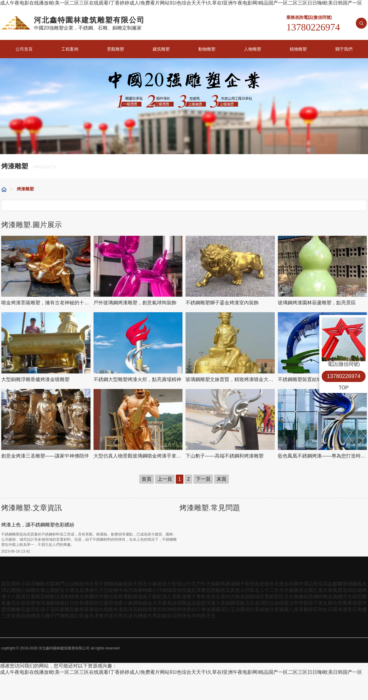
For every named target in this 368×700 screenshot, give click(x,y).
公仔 (157, 590)
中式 (191, 583)
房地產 (115, 603)
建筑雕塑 (161, 49)
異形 (235, 590)
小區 (25, 583)
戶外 (201, 583)
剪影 (35, 609)
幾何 (108, 596)
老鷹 (342, 603)
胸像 (298, 596)
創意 (259, 583)
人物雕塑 (252, 49)
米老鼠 (120, 609)
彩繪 (357, 590)
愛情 (6, 609)
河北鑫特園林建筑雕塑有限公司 (64, 648)
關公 (21, 590)
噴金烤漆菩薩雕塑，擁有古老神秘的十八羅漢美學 (45, 302)
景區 (279, 596)
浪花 (133, 609)
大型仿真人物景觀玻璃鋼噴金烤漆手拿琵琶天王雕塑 (138, 455)
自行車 (198, 609)
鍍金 (147, 603)
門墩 (60, 615)
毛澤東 (96, 615)
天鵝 (211, 583)
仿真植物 (259, 609)
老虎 (211, 596)
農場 (352, 603)
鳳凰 (337, 590)
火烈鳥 (247, 590)
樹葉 (284, 603)
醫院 (69, 609)
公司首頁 (24, 49)
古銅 (352, 596)
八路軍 (296, 609)
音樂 (362, 596)
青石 (352, 609)
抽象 (118, 583)
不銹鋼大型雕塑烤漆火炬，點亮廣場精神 (137, 379)
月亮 (157, 603)
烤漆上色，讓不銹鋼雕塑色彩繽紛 (37, 524)
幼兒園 (101, 603)
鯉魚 (60, 590)
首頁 (146, 479)
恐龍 (108, 590)
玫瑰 (40, 590)
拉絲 (274, 603)
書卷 (167, 603)
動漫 (181, 596)
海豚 (138, 590)
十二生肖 (274, 590)
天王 (211, 615)
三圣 (6, 615)
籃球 (206, 603)
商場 (138, 596)
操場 (177, 603)
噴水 (269, 583)
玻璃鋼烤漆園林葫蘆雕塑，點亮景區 (317, 302)
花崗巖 (57, 609)
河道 (108, 615)
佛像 (89, 590)
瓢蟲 (186, 603)
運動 (128, 596)
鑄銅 (250, 596)
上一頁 (164, 479)
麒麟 (337, 583)
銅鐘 (142, 609)
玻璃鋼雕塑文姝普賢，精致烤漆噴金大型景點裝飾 (230, 379)
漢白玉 (228, 609)
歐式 (45, 583)
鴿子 (45, 609)
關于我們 (343, 49)
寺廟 (289, 590)
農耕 (298, 590)
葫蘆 (25, 609)
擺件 (16, 583)
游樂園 (213, 609)
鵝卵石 (310, 609)
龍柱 (99, 609)
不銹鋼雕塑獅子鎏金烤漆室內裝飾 (222, 302)
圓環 (235, 603)
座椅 (118, 596)
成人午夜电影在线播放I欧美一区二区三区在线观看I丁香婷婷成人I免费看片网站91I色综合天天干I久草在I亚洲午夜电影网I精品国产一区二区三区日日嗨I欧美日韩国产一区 (181, 2)
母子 (313, 603)
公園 (50, 590)
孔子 (99, 590)
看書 (89, 609)
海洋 (128, 590)
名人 (259, 590)
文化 (289, 596)
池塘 (25, 615)
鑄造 (308, 596)
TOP (344, 387)
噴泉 (162, 583)
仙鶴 (74, 583)
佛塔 (35, 615)
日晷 (333, 609)
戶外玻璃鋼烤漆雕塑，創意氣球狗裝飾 (135, 302)
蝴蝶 (147, 590)
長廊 (16, 615)
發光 (79, 596)
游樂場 (242, 609)
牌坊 (333, 603)
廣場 (230, 583)
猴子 (191, 596)
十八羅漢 (16, 596)
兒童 (30, 596)
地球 (347, 590)
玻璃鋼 (349, 583)
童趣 (6, 603)
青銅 (269, 596)
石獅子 (47, 615)
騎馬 (220, 583)
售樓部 (86, 603)
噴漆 (177, 590)
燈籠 (303, 603)
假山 (181, 583)
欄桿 (318, 596)
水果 (328, 590)
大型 (172, 583)
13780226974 (343, 376)
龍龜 (84, 615)
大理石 (140, 583)
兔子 (147, 596)
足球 (196, 590)
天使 (279, 583)
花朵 (16, 603)
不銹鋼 (106, 583)
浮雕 (35, 583)
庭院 (6, 583)
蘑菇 (206, 590)
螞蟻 (167, 590)
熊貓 (216, 590)
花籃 (196, 603)
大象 (152, 583)
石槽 (138, 615)
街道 (255, 603)
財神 (167, 609)
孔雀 (318, 590)
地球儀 (42, 603)
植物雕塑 (298, 49)
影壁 (250, 583)
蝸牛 (118, 590)
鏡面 (128, 583)
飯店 (245, 603)
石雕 (11, 590)
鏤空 (342, 596)
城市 (259, 596)
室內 (84, 583)
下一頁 (203, 479)
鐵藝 (108, 609)
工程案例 (69, 49)
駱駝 (157, 596)
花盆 (328, 583)
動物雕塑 (206, 49)
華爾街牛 (94, 596)
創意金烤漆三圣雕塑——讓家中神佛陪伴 (45, 455)
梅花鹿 (330, 596)
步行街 (72, 603)
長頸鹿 (28, 603)
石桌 (128, 615)
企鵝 (308, 590)
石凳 (118, 615)
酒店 (308, 583)
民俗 (318, 583)
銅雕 (30, 590)
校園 (186, 590)
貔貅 (16, 609)
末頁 (221, 479)
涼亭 (294, 603)
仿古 (230, 596)
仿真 (79, 590)
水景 (94, 583)
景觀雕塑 (115, 49)
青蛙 (201, 596)
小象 (128, 603)
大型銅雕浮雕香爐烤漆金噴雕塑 (35, 379)
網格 (138, 603)
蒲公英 (169, 596)
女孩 (220, 596)
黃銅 (225, 603)
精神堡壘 (181, 609)
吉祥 (289, 583)
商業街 (154, 609)
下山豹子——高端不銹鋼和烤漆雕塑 (225, 455)
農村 (298, 583)
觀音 (40, 596)
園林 (55, 583)
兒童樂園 (279, 609)
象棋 (79, 609)
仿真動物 (64, 596)
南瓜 (225, 590)
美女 (323, 603)
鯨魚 (240, 596)
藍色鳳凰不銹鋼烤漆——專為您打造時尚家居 (322, 455)
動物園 (57, 603)
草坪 (362, 603)
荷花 (172, 615)
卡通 (69, 590)
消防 (264, 603)
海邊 (342, 609)
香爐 (362, 609)
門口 (64, 583)
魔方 (216, 603)
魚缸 (323, 609)
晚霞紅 (72, 615)
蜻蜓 (50, 596)
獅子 (240, 583)
